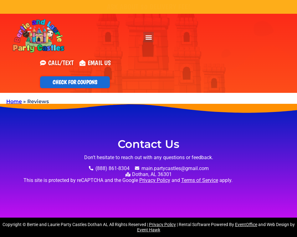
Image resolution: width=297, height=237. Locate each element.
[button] (148, 37)
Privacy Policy (154, 180)
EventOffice (246, 224)
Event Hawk (148, 229)
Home (14, 101)
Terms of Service (199, 180)
